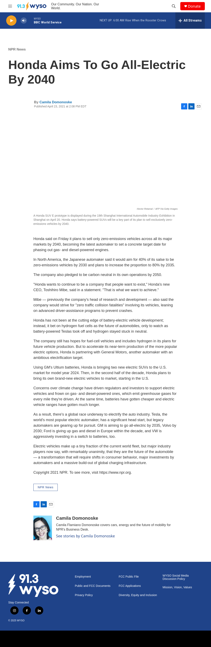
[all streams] (190, 20)
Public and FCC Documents (92, 585)
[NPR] (59, 639)
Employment (83, 576)
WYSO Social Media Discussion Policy (176, 577)
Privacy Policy (84, 595)
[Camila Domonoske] (42, 528)
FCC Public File (129, 576)
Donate (194, 6)
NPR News (17, 49)
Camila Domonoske (55, 102)
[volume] (23, 20)
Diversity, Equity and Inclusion (138, 595)
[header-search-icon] (174, 6)
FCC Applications (130, 585)
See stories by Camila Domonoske (85, 535)
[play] (11, 20)
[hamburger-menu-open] (10, 6)
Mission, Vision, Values (177, 587)
